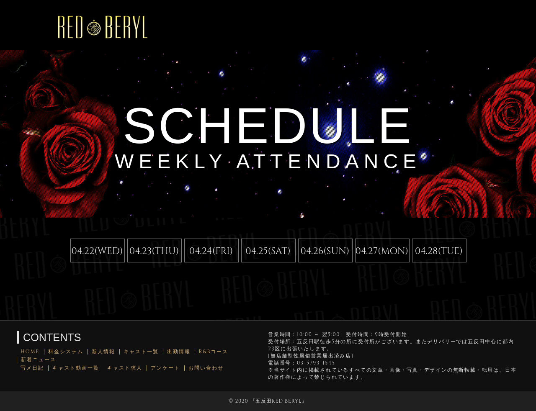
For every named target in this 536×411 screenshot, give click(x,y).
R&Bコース (214, 351)
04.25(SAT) (268, 251)
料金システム (65, 351)
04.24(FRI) (211, 251)
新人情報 (103, 351)
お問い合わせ (206, 368)
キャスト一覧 (141, 351)
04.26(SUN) (324, 251)
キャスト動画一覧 (75, 368)
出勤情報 (179, 351)
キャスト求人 (124, 368)
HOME (30, 351)
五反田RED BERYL (278, 401)
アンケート (165, 368)
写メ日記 (32, 368)
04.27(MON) (382, 251)
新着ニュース (38, 359)
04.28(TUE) (439, 251)
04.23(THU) (154, 251)
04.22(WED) (97, 251)
